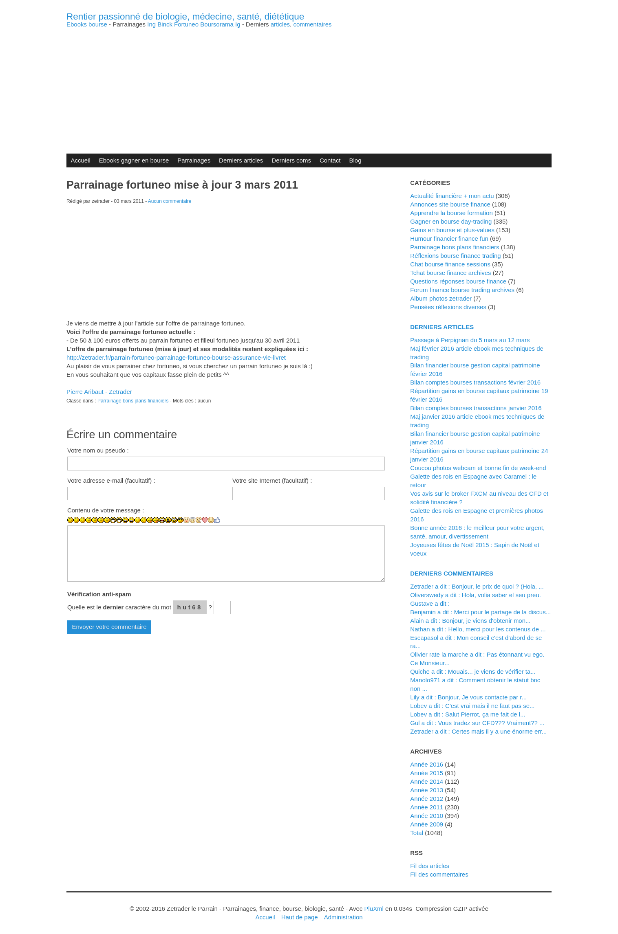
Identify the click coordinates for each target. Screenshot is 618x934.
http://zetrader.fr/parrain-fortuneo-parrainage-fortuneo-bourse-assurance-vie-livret (176, 357)
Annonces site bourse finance (450, 204)
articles (280, 24)
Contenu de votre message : (105, 510)
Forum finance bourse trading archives (462, 289)
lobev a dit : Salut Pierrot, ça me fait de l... (467, 714)
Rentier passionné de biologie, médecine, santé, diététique (185, 16)
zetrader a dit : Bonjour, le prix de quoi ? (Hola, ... (476, 586)
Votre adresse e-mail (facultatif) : (111, 480)
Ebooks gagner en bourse (134, 160)
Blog (355, 160)
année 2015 (426, 772)
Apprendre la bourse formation (451, 212)
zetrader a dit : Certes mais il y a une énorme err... (478, 731)
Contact (330, 160)
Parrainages (193, 160)
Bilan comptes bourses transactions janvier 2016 (475, 407)
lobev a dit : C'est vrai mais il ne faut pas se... (472, 705)
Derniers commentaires (451, 573)
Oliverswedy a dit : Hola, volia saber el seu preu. (475, 594)
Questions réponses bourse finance (458, 281)
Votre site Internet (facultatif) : (272, 480)
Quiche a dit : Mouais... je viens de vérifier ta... (472, 671)
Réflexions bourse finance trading (455, 255)
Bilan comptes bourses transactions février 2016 (475, 382)
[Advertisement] (309, 84)
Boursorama (217, 24)
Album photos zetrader (441, 298)
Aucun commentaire (170, 201)
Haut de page (299, 917)
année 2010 (426, 815)
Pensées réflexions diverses (448, 306)
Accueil (80, 160)
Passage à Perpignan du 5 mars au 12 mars (470, 339)
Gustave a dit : (430, 603)
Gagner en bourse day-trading (451, 221)
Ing (151, 24)
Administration (343, 917)
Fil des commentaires (439, 874)
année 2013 (426, 790)
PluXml (373, 908)
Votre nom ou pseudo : (98, 450)
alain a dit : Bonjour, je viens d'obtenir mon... (470, 620)
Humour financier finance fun (449, 238)
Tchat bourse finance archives (450, 272)
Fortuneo (186, 24)
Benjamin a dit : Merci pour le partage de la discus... (480, 612)
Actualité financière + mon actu (452, 195)
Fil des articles (429, 865)
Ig (238, 24)
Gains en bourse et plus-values (452, 229)
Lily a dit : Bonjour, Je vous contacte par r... (468, 697)
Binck (164, 24)
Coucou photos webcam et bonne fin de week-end (478, 467)
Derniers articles (241, 160)
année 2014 (426, 781)
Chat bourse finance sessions (450, 264)
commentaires (312, 24)
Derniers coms (291, 160)
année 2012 (426, 798)
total (417, 832)
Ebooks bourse (86, 24)
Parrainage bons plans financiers (133, 401)
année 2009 (426, 824)
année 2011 (426, 807)
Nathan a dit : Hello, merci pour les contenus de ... (477, 629)
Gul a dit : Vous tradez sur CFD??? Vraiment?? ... (477, 722)
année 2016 (426, 764)
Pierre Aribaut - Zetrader (99, 391)
